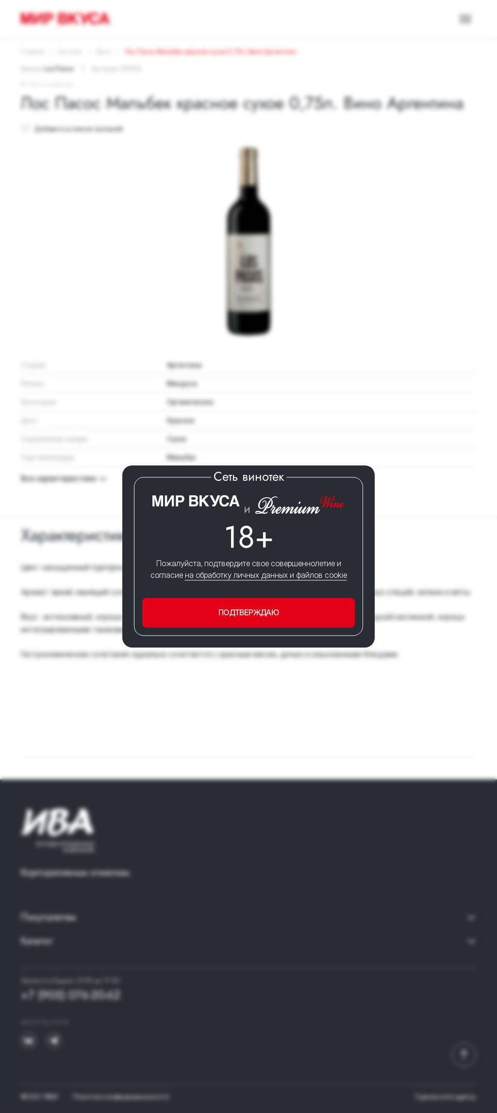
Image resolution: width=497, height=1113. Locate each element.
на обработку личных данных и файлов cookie (266, 575)
